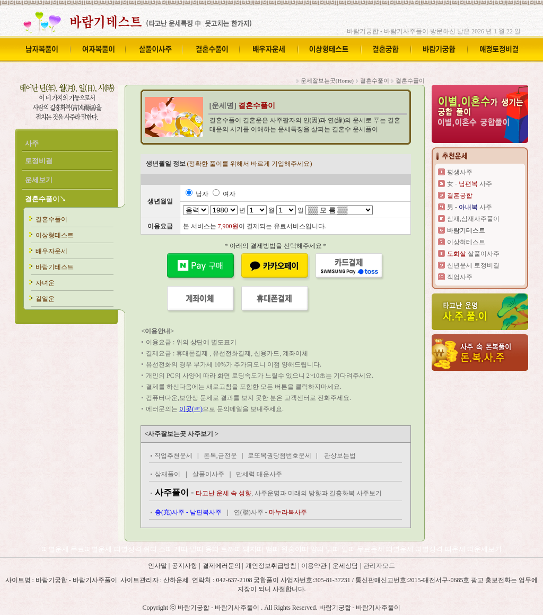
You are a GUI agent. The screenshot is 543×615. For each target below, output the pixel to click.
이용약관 (314, 565)
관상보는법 (340, 455)
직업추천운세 (173, 455)
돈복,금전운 (220, 455)
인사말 (157, 565)
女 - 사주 (469, 184)
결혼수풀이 (51, 219)
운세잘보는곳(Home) (327, 80)
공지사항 (185, 565)
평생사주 (459, 172)
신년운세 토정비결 (473, 265)
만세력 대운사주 (259, 474)
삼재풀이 (167, 474)
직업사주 (459, 277)
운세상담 (345, 565)
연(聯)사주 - (270, 512)
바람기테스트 (55, 267)
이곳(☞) (191, 409)
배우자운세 (51, 251)
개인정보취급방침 (272, 565)
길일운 (45, 298)
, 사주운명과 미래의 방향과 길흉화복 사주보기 (289, 493)
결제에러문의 (222, 565)
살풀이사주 (208, 474)
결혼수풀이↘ (45, 199)
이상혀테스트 (466, 242)
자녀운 (45, 283)
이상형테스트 (55, 235)
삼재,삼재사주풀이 (473, 218)
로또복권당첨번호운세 (279, 455)
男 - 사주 (469, 207)
